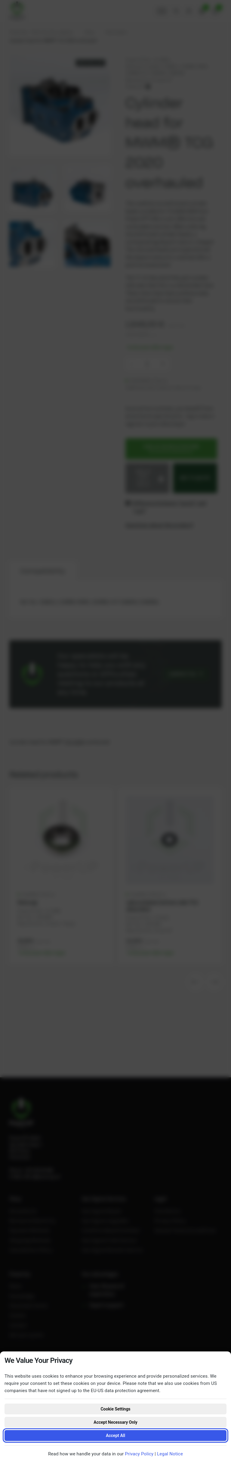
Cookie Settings (115, 1409)
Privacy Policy (139, 1454)
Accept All (115, 1435)
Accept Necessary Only (115, 1422)
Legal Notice (170, 1454)
